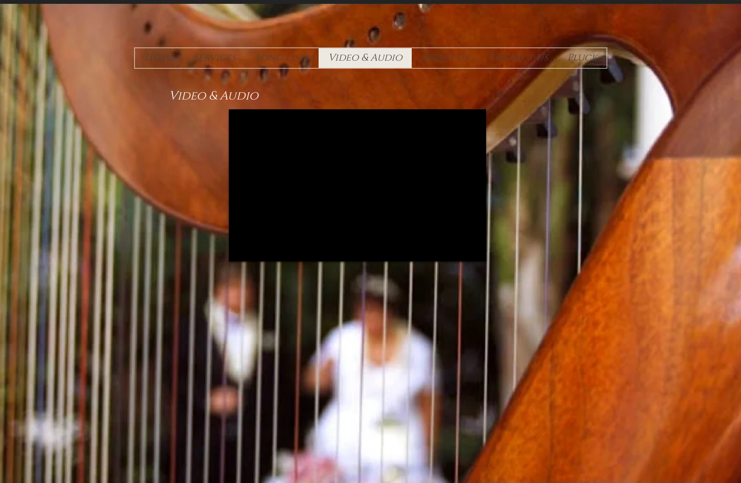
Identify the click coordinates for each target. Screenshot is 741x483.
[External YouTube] (357, 185)
